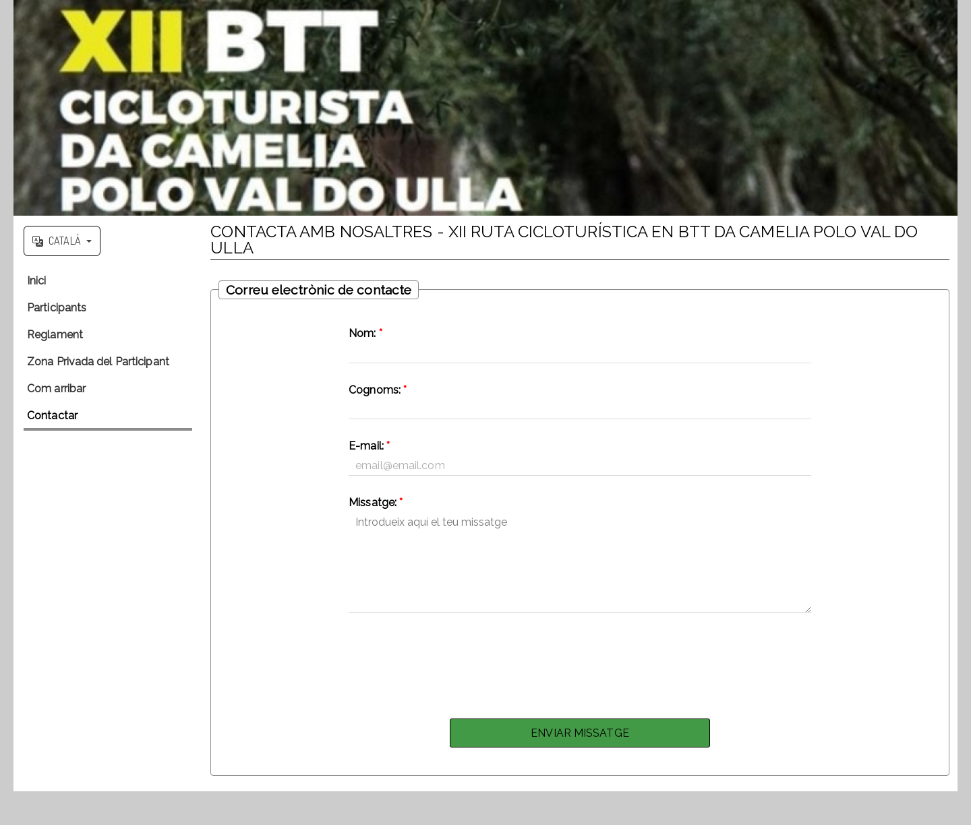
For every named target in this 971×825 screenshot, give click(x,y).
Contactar (52, 415)
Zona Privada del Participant (98, 361)
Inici (37, 280)
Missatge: (376, 502)
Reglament (55, 334)
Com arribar (56, 388)
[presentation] (579, 662)
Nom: (365, 333)
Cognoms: (378, 390)
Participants (56, 307)
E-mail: (369, 445)
